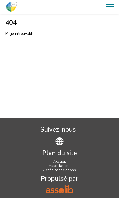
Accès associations (59, 170)
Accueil (59, 161)
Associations (60, 165)
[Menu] (109, 6)
